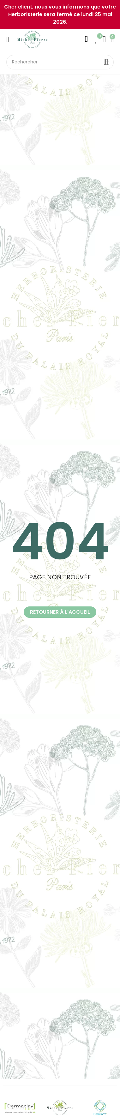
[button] (60, 612)
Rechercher (106, 62)
